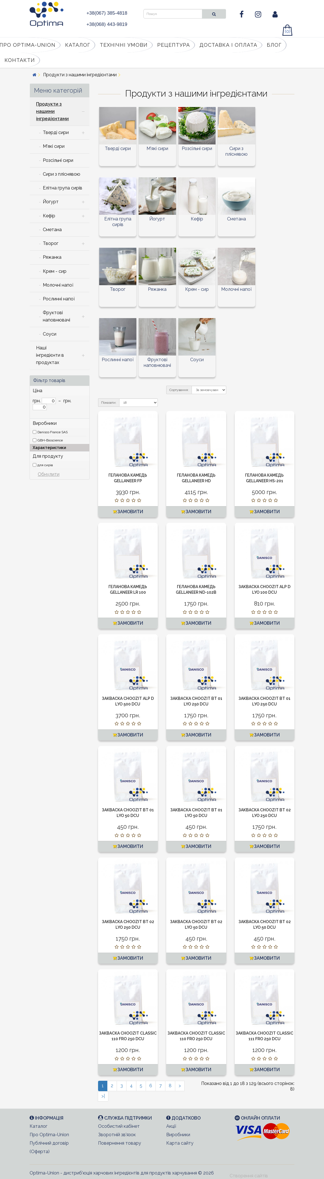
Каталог (77, 45)
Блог (274, 45)
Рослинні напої (118, 359)
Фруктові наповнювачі (157, 362)
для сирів (45, 465)
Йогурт (157, 219)
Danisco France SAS (52, 432)
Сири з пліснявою (236, 151)
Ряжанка (157, 289)
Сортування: (179, 390)
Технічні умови (124, 45)
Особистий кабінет (119, 1126)
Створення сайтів (249, 1175)
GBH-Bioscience (50, 440)
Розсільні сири (197, 148)
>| (103, 1096)
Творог (117, 289)
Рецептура (173, 45)
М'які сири (157, 148)
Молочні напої (236, 289)
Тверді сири (118, 148)
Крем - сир (197, 289)
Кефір (197, 219)
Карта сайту (180, 1143)
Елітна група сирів (117, 221)
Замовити (128, 511)
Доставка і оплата (228, 45)
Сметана (236, 219)
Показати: (108, 403)
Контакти (20, 60)
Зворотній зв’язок (117, 1134)
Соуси (197, 359)
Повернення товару (119, 1143)
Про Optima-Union (49, 1134)
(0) (287, 31)
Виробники (178, 1134)
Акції (171, 1126)
